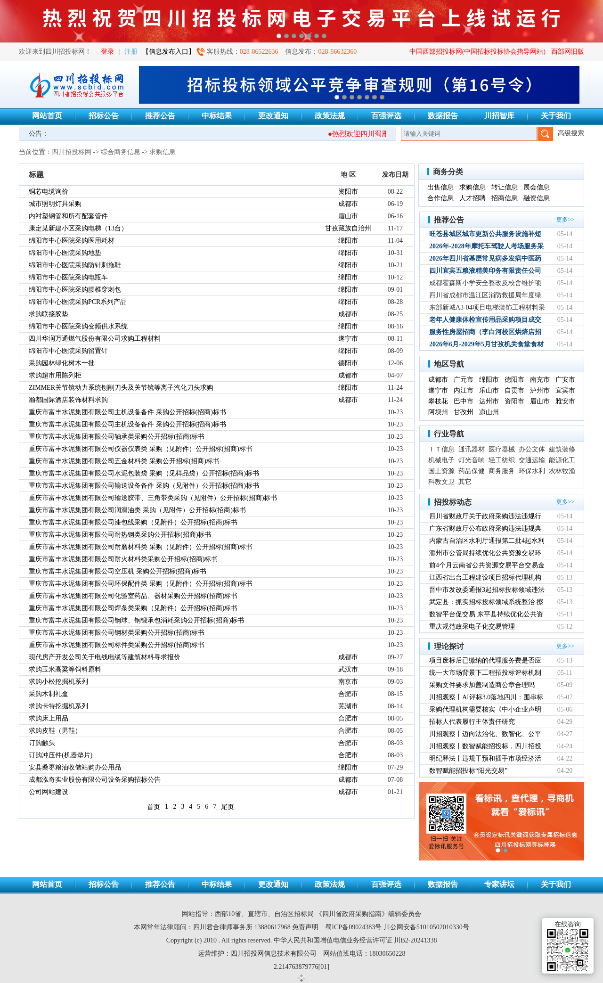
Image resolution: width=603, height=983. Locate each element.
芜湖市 (348, 706)
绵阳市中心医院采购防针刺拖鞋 (75, 265)
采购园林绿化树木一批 (62, 363)
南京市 (348, 681)
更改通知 (273, 116)
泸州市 (540, 390)
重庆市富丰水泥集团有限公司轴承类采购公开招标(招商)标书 (116, 436)
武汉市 (348, 669)
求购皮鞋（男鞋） (55, 730)
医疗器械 (502, 449)
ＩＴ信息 (441, 449)
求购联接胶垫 (48, 314)
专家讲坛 (499, 884)
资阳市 (348, 191)
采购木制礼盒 (48, 693)
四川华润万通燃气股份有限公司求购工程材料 (95, 338)
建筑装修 (562, 449)
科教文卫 (441, 481)
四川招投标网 (71, 152)
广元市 (463, 379)
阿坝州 (438, 412)
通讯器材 (471, 449)
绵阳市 (348, 240)
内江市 (463, 390)
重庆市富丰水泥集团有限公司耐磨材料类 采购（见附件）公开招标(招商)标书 (141, 546)
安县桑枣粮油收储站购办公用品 (75, 767)
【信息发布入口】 (168, 51)
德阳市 (348, 363)
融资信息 (536, 198)
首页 (153, 807)
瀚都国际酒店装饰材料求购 (68, 399)
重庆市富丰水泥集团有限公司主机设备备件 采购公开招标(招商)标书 (127, 412)
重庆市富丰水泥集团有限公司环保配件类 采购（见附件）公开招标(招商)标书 (141, 583)
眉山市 (348, 216)
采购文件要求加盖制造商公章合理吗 (482, 684)
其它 (465, 481)
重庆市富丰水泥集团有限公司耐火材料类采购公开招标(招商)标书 (123, 559)
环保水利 (532, 471)
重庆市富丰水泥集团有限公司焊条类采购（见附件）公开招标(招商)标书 (133, 608)
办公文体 (532, 449)
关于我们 (556, 116)
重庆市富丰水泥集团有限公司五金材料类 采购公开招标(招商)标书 (124, 461)
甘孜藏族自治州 (348, 228)
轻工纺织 (502, 460)
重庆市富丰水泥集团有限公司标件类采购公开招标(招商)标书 (116, 644)
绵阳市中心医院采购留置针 (68, 350)
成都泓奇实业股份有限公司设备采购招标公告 (95, 779)
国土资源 (441, 471)
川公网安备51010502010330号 (426, 927)
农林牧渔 (562, 471)
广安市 (565, 379)
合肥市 (348, 693)
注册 (131, 51)
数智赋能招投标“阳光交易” (468, 770)
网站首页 (47, 116)
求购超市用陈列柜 (55, 375)
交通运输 (532, 460)
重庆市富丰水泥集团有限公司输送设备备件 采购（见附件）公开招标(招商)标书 (144, 485)
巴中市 (463, 401)
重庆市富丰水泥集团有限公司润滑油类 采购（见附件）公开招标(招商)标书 (137, 510)
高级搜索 (571, 133)
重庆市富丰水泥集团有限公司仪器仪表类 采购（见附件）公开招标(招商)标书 (141, 448)
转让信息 (504, 187)
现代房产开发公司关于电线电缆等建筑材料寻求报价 (104, 657)
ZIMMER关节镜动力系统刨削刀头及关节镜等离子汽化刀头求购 (121, 387)
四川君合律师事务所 (223, 927)
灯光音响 (471, 460)
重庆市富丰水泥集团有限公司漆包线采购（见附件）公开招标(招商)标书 (133, 522)
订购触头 (42, 742)
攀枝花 (438, 401)
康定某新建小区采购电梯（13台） (78, 228)
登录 (107, 51)
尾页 (227, 807)
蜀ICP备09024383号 (353, 927)
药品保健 (471, 471)
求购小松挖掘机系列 (58, 681)
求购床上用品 (48, 718)
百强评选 (386, 116)
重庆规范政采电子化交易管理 (472, 626)
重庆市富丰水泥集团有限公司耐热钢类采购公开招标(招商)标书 (120, 534)
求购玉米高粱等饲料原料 (65, 669)
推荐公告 (160, 116)
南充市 (540, 379)
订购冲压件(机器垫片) (60, 755)
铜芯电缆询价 (48, 191)
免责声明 (305, 927)
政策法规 (330, 116)
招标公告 (104, 116)
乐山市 (489, 390)
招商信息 (504, 198)
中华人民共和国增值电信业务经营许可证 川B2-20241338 (355, 940)
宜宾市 (565, 390)
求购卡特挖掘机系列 (58, 706)
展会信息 (536, 187)
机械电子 (441, 460)
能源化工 (562, 460)
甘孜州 (463, 412)
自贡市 (514, 390)
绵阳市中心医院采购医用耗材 (71, 240)
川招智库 (499, 116)
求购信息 (162, 152)
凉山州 (489, 412)
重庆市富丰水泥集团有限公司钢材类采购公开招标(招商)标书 (116, 632)
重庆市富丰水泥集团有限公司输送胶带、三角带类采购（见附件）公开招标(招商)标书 (153, 497)
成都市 (348, 203)
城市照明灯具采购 (55, 203)
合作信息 (440, 198)
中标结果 (217, 116)
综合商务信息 (120, 152)
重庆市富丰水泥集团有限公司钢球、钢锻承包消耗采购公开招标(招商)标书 (136, 620)
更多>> (565, 219)
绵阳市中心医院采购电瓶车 (68, 277)
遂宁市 (348, 338)
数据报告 (443, 116)
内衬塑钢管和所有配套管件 (68, 216)
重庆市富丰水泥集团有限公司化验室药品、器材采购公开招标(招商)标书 (133, 595)
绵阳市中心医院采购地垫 (65, 252)
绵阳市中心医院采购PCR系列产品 (78, 301)
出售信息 (440, 187)
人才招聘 (472, 198)
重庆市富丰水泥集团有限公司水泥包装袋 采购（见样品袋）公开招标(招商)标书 (144, 473)
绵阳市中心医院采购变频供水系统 (78, 326)
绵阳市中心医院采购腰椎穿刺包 (75, 289)
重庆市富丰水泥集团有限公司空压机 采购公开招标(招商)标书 (117, 571)
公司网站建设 (48, 791)
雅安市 (565, 401)
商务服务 (502, 471)
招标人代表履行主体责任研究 (472, 721)
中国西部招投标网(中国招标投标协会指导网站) (477, 51)
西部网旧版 (567, 51)
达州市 (489, 401)
